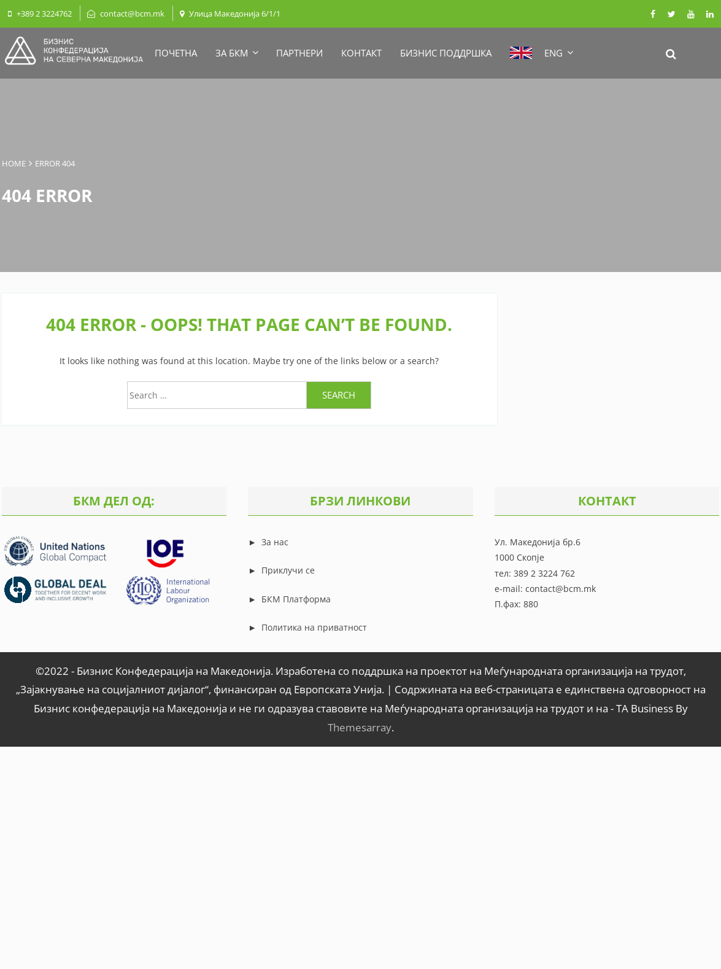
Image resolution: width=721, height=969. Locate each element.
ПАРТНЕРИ (299, 53)
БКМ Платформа (296, 599)
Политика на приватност (314, 627)
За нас (273, 542)
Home (14, 163)
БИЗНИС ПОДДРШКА (446, 53)
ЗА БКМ (236, 53)
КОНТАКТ (361, 53)
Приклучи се (288, 570)
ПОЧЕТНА (176, 53)
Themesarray (359, 727)
